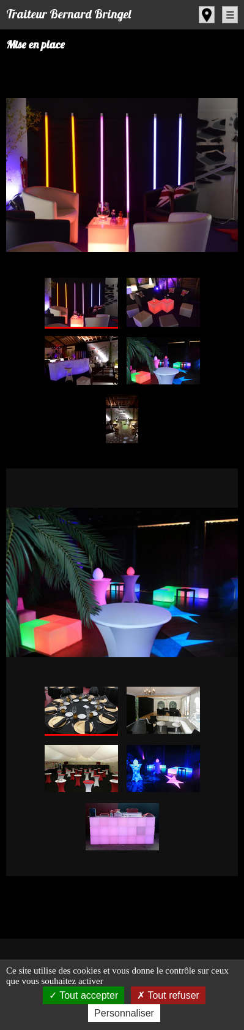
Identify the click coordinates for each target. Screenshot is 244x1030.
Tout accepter (83, 995)
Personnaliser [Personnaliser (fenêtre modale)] (124, 1013)
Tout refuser (168, 995)
